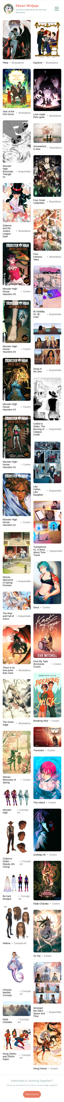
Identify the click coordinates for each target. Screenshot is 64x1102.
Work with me (32, 1094)
